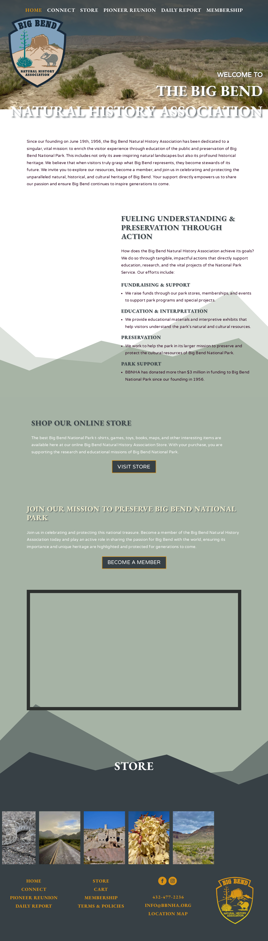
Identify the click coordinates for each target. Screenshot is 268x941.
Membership (224, 10)
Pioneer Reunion (130, 10)
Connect (61, 10)
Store (89, 10)
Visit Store (133, 467)
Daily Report (181, 10)
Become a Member (134, 562)
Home (33, 10)
